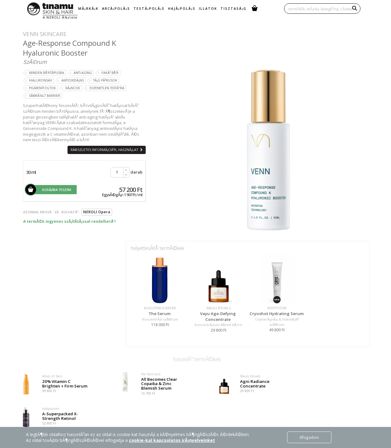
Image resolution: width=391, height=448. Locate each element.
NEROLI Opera (96, 212)
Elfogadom (309, 437)
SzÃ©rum (35, 61)
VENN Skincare (45, 34)
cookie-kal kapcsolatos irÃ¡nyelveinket (172, 440)
